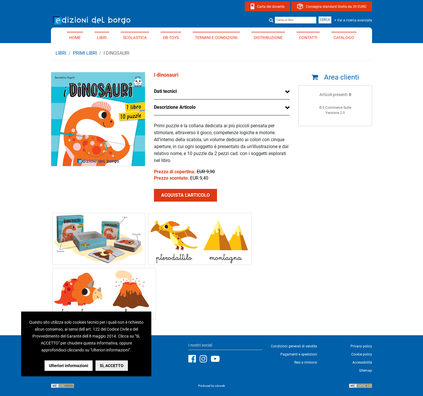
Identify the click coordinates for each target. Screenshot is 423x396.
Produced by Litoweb (211, 385)
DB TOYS (171, 37)
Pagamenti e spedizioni (298, 354)
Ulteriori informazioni (68, 365)
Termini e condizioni (216, 37)
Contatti (308, 37)
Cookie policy (361, 354)
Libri (102, 37)
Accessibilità (362, 362)
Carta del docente (270, 7)
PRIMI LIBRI (85, 53)
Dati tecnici (165, 91)
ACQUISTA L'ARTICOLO (185, 195)
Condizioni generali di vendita (294, 346)
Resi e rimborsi (305, 362)
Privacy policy (361, 346)
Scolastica (135, 37)
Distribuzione (268, 37)
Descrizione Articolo (175, 107)
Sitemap (365, 371)
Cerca (325, 20)
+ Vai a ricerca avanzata (353, 20)
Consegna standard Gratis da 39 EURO (336, 7)
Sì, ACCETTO (112, 365)
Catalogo (344, 37)
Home (75, 37)
